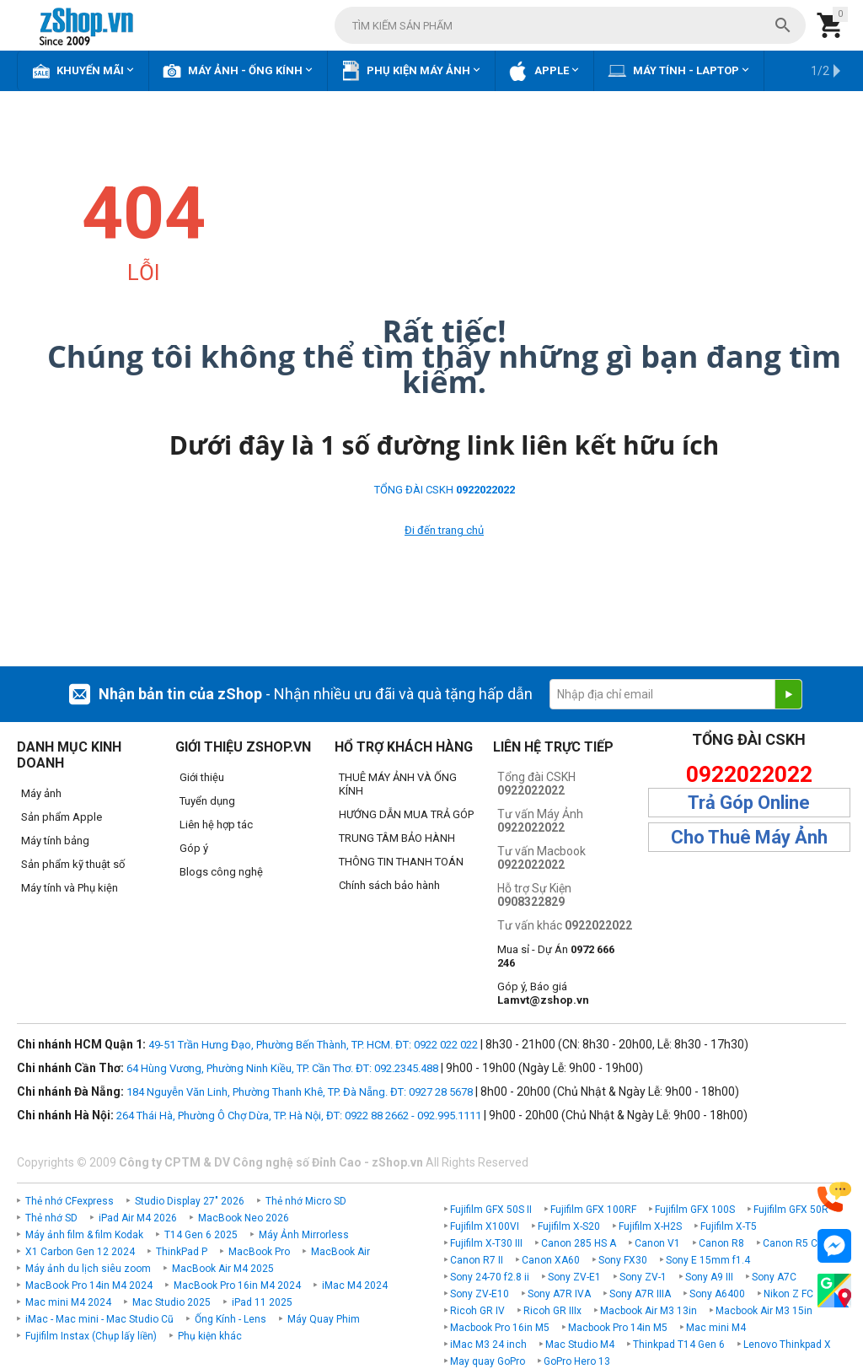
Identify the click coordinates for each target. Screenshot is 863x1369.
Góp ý (194, 848)
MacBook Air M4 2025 (223, 1269)
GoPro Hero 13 (577, 1361)
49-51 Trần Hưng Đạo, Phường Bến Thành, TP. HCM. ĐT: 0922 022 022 (313, 1044)
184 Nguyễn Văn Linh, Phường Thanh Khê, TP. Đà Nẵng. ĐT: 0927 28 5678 (299, 1092)
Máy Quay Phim (323, 1319)
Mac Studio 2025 (171, 1302)
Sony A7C (774, 1277)
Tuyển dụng (207, 801)
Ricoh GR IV (477, 1311)
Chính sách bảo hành (389, 885)
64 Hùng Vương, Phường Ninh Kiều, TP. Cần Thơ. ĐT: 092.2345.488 (282, 1068)
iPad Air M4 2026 (138, 1218)
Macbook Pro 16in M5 (499, 1328)
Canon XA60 (551, 1260)
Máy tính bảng (55, 840)
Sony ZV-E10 (479, 1294)
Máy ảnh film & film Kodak (84, 1235)
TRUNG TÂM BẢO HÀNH (397, 838)
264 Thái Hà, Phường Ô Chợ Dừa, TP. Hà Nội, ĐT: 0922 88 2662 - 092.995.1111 (298, 1115)
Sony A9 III (709, 1277)
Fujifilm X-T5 (728, 1226)
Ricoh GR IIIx (552, 1311)
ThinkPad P (181, 1252)
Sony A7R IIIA (640, 1294)
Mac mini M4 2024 (68, 1302)
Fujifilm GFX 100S (695, 1209)
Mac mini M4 (716, 1328)
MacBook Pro (259, 1252)
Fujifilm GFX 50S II (491, 1209)
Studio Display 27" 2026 (189, 1201)
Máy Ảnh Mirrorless (304, 1235)
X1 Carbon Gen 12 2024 (80, 1252)
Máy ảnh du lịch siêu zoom (88, 1269)
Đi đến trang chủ (444, 530)
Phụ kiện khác (210, 1336)
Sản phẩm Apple (61, 817)
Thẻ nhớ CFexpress (69, 1201)
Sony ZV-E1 (574, 1277)
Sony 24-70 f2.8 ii (489, 1277)
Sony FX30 (622, 1260)
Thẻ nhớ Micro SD (305, 1201)
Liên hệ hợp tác (216, 824)
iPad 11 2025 (262, 1302)
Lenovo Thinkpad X (787, 1344)
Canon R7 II (476, 1260)
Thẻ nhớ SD (51, 1218)
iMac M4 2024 (355, 1285)
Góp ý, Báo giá (543, 993)
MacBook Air (340, 1252)
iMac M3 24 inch (488, 1344)
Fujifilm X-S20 (569, 1226)
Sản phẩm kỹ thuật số (73, 864)
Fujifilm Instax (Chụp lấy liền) (91, 1336)
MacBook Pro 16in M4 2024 (237, 1285)
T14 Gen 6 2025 (201, 1235)
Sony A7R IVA (559, 1294)
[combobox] (570, 25)
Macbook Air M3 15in (764, 1311)
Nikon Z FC (788, 1294)
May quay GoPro (487, 1361)
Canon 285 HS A (578, 1243)
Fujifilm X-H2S (650, 1226)
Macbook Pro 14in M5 (617, 1328)
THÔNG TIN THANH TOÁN (401, 861)
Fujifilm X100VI (484, 1226)
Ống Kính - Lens (230, 1319)
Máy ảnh (41, 793)
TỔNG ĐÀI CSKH (444, 489)
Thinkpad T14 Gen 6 (679, 1344)
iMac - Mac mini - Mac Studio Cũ (99, 1319)
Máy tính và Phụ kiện (69, 887)
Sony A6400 (717, 1294)
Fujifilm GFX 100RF (593, 1209)
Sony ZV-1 (643, 1277)
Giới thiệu (202, 777)
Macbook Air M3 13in (648, 1311)
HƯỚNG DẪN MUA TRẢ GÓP (406, 814)
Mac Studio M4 (579, 1344)
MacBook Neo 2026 (243, 1218)
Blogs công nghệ (221, 871)
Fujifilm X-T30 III (486, 1243)
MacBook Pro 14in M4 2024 (89, 1285)
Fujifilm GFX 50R (790, 1209)
